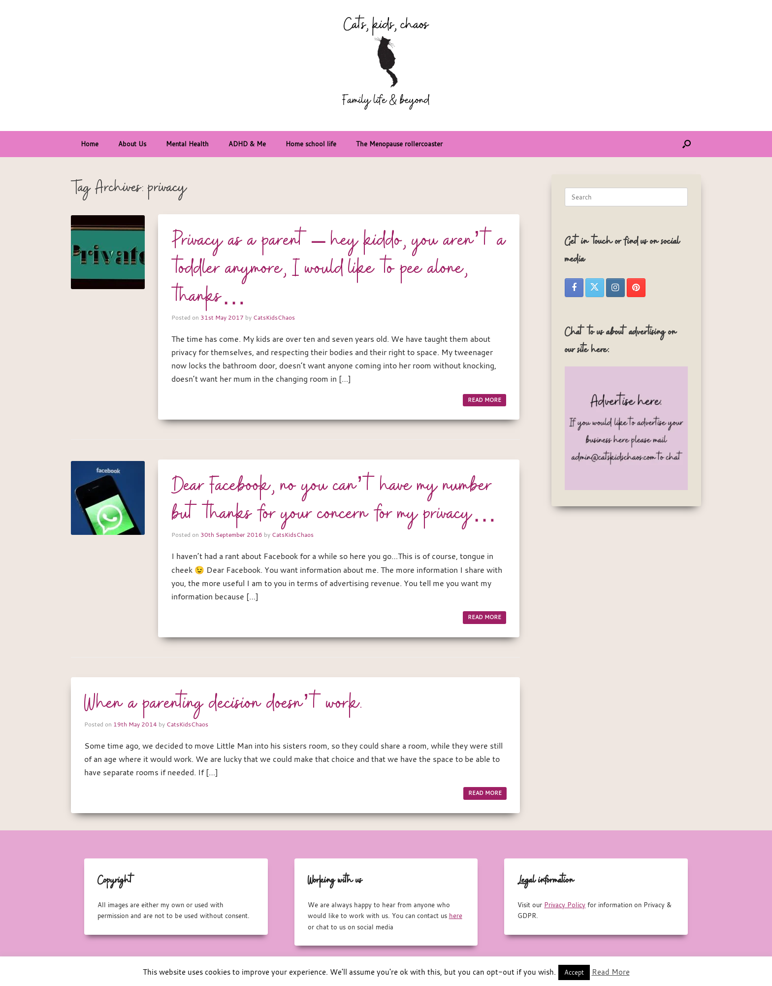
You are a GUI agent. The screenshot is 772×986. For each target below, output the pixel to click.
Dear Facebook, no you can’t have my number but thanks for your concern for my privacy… (334, 500)
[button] (686, 144)
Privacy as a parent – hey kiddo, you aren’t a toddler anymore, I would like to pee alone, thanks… (338, 269)
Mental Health (187, 143)
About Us (132, 143)
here (455, 915)
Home (89, 143)
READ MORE (484, 399)
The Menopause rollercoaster (399, 143)
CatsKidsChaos (274, 317)
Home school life (311, 143)
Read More (611, 972)
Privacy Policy (564, 904)
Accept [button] (574, 972)
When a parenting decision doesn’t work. (223, 704)
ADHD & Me (247, 143)
